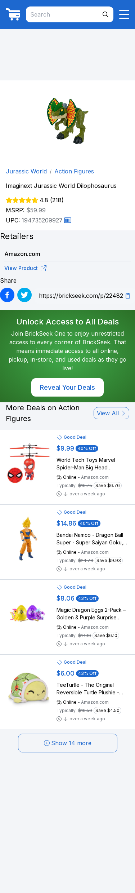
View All (111, 413)
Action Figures (74, 171)
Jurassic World (26, 171)
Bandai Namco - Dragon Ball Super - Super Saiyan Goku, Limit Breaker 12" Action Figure (93, 539)
